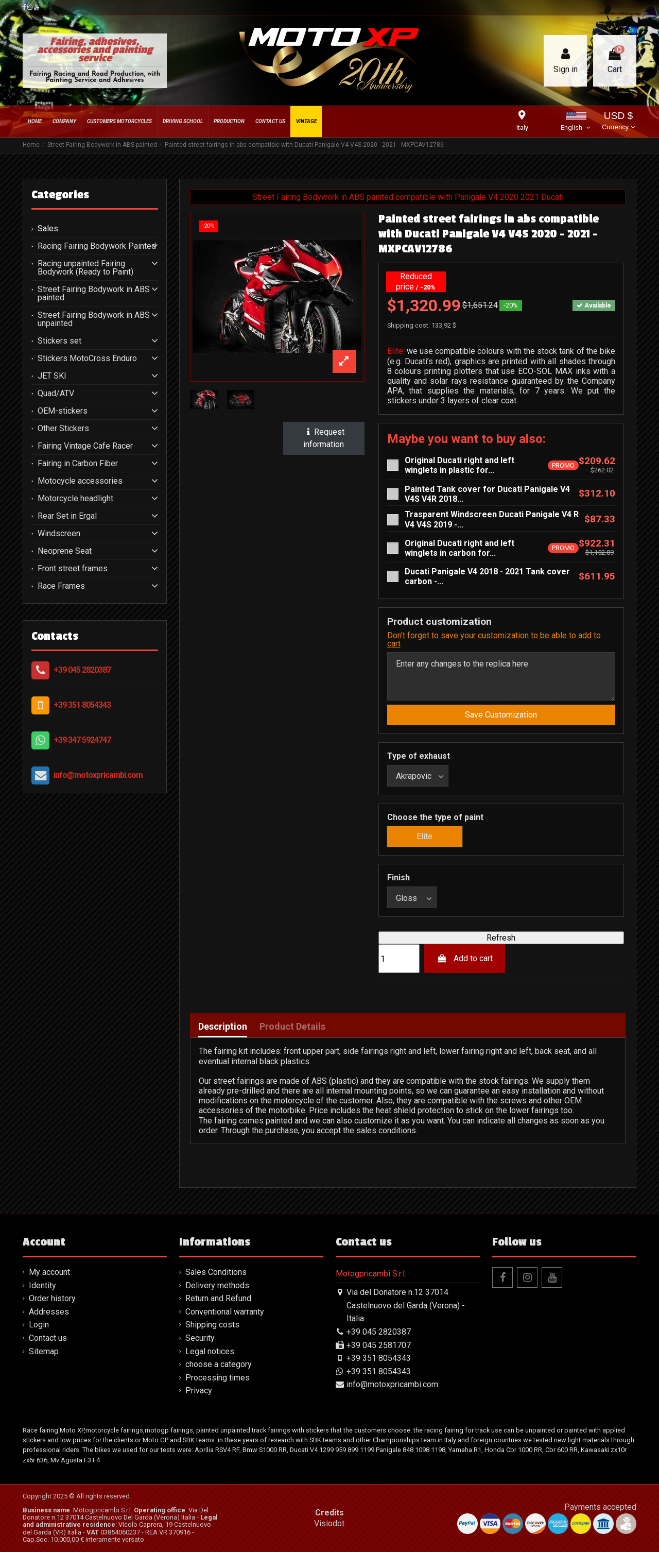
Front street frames (73, 569)
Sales (48, 229)
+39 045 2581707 (378, 1345)
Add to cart (465, 958)
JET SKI (52, 376)
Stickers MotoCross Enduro (87, 358)
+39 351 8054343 (82, 705)
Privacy (198, 1390)
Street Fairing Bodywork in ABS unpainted (94, 319)
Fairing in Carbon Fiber (78, 463)
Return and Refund (218, 1298)
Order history (52, 1298)
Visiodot (329, 1523)
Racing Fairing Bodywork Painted (97, 246)
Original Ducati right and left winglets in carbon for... (459, 548)
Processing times (217, 1378)
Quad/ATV (56, 393)
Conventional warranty (224, 1312)
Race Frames (61, 586)
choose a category (218, 1364)
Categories (60, 194)
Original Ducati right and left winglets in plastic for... (459, 465)
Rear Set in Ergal (67, 516)
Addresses (49, 1312)
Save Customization (501, 715)
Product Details (292, 1026)
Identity (42, 1285)
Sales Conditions (216, 1272)
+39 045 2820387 (82, 670)
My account (49, 1272)
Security (200, 1338)
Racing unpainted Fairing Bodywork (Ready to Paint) (85, 268)
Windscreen (59, 534)
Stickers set (59, 341)
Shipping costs (212, 1324)
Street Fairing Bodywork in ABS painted (94, 293)
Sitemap (44, 1351)
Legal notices (209, 1351)
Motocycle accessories (80, 481)
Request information (323, 438)
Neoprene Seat (65, 551)
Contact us (48, 1338)
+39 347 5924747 (82, 740)
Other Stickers (63, 428)
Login (39, 1324)
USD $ (618, 121)
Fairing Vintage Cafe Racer (85, 446)
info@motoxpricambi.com (98, 775)
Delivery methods (217, 1285)
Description (222, 1026)
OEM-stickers (63, 411)
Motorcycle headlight (75, 498)
